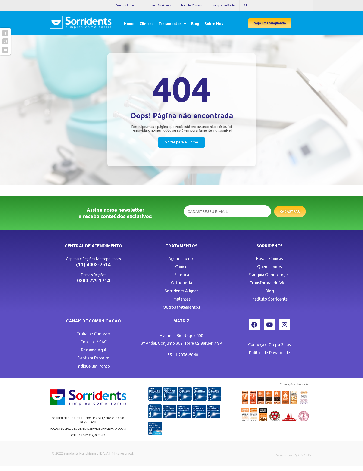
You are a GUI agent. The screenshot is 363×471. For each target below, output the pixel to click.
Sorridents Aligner (181, 290)
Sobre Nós (213, 24)
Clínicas (146, 24)
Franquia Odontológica (269, 274)
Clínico (181, 266)
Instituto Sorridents (159, 5)
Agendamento (181, 258)
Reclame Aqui (93, 349)
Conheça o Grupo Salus (269, 344)
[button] (269, 23)
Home (129, 24)
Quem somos (269, 266)
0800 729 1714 (93, 280)
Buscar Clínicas (269, 258)
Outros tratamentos (181, 307)
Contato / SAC (93, 341)
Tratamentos (172, 23)
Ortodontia (181, 282)
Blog (195, 24)
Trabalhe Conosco (192, 5)
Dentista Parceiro (126, 5)
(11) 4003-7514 (93, 264)
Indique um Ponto (224, 5)
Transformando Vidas (269, 282)
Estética (181, 274)
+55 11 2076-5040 (181, 355)
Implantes (181, 299)
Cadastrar (290, 211)
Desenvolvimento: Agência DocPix (293, 455)
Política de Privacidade (269, 352)
